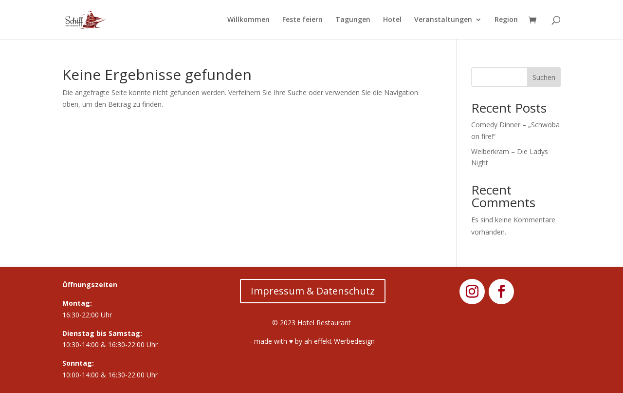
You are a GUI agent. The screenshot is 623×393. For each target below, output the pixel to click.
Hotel (392, 20)
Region (506, 20)
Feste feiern (302, 20)
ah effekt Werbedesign (339, 341)
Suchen (543, 77)
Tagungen (352, 20)
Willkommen (248, 20)
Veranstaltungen (443, 20)
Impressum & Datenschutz (313, 290)
